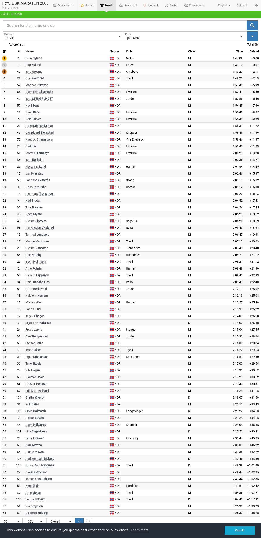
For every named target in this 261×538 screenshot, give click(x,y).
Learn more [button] (139, 530)
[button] (222, 5)
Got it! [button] (239, 530)
